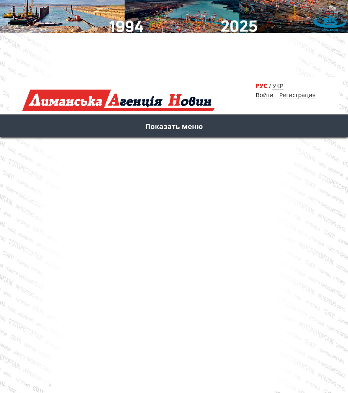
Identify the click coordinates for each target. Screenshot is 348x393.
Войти (265, 95)
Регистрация (297, 95)
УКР (277, 86)
